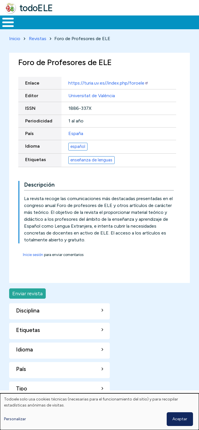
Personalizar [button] (15, 419)
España (75, 133)
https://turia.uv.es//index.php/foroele (108, 83)
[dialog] (99, 411)
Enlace (32, 83)
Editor (31, 95)
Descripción (39, 184)
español (77, 146)
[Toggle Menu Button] (8, 22)
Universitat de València (91, 95)
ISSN (30, 108)
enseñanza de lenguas (91, 160)
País (29, 133)
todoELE (36, 8)
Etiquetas (35, 159)
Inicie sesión (33, 255)
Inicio (14, 38)
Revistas (37, 38)
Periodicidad (38, 121)
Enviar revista (27, 293)
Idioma (32, 146)
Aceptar (179, 419)
